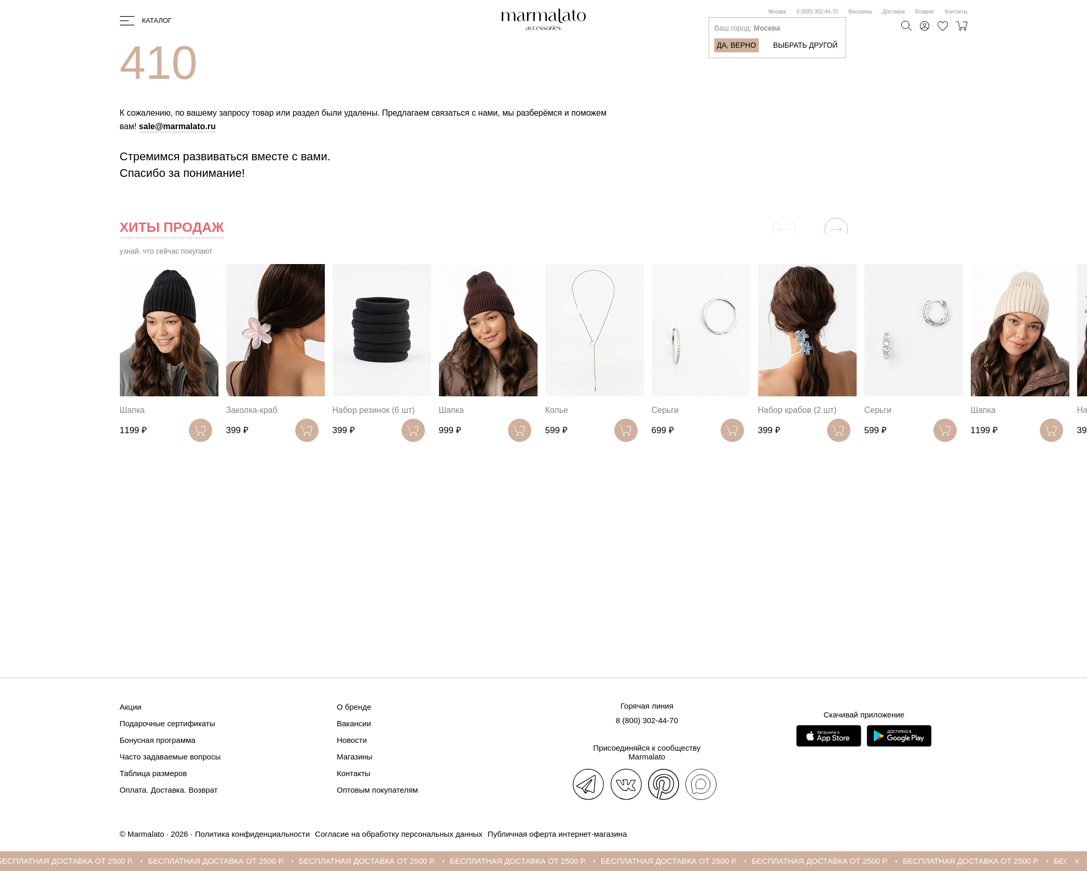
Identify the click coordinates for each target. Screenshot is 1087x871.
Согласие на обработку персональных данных (399, 833)
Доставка (894, 12)
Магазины (860, 12)
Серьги (665, 410)
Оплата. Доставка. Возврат (169, 789)
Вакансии (354, 723)
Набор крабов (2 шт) (797, 410)
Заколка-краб (252, 410)
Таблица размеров (153, 773)
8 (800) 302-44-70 (817, 12)
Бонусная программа (158, 740)
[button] (836, 229)
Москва (777, 12)
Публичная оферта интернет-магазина (557, 833)
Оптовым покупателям (377, 789)
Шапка (132, 410)
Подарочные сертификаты (167, 723)
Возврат (925, 12)
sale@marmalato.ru (177, 126)
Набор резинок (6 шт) (374, 410)
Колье (556, 410)
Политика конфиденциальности (252, 833)
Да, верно (736, 45)
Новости (352, 740)
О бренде (354, 706)
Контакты (956, 12)
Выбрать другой (805, 45)
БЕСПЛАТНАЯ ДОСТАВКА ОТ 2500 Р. (74, 860)
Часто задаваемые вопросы (170, 756)
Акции (131, 706)
